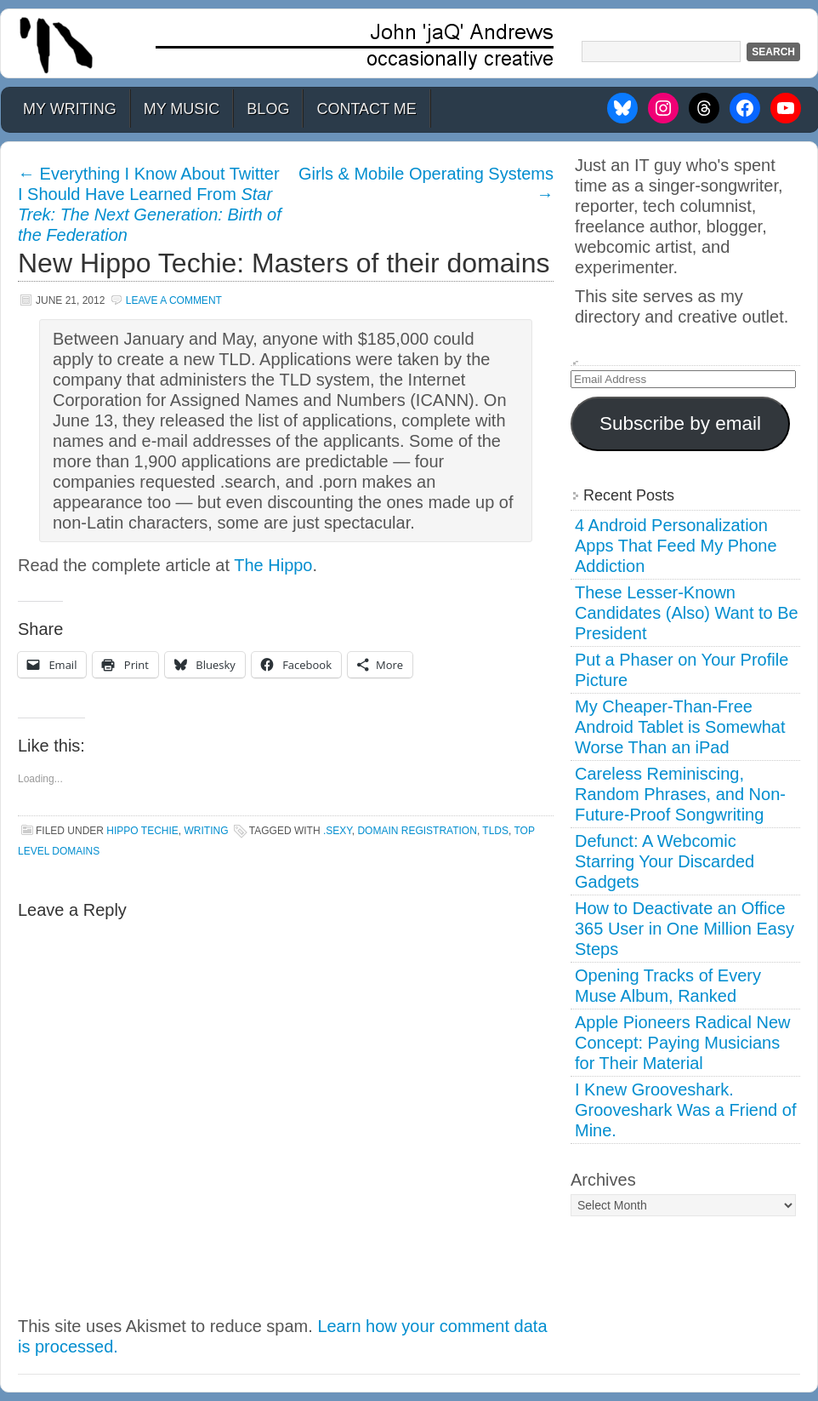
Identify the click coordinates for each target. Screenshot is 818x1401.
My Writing (69, 108)
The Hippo (273, 565)
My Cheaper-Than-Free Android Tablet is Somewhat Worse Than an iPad (680, 727)
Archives (603, 1179)
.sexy (337, 831)
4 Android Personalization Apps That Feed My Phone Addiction (676, 545)
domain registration (416, 831)
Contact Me (366, 108)
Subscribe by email (680, 423)
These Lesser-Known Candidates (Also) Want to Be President (686, 613)
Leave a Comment (174, 300)
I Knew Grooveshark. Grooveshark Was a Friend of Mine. (685, 1110)
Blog (268, 108)
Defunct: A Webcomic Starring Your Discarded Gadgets (664, 861)
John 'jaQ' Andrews (409, 43)
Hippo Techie (142, 831)
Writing (206, 831)
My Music (182, 108)
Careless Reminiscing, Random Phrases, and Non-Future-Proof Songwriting (680, 794)
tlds (495, 831)
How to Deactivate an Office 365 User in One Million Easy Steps (684, 928)
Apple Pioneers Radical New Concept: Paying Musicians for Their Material (682, 1042)
